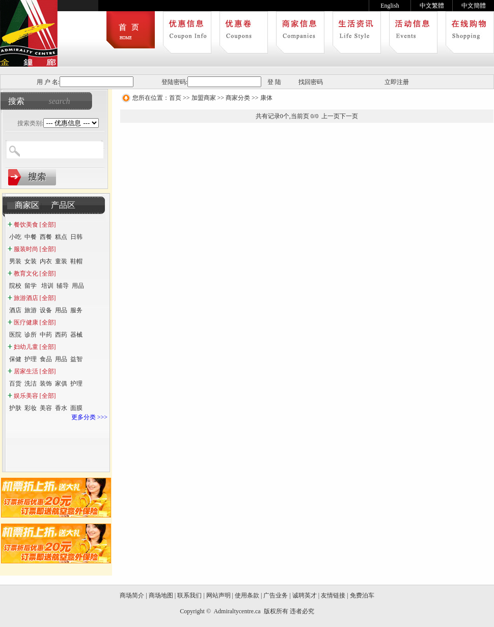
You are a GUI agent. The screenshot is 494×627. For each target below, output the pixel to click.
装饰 (46, 383)
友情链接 (333, 595)
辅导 (63, 285)
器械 (77, 334)
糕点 (61, 236)
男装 (15, 261)
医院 (15, 334)
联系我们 (189, 595)
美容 (46, 408)
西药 (61, 334)
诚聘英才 (304, 595)
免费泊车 (362, 595)
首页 (175, 97)
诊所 (30, 334)
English (389, 5)
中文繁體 (432, 5)
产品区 (63, 205)
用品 (78, 285)
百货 (15, 383)
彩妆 (30, 408)
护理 (30, 359)
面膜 (76, 408)
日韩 (76, 236)
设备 (46, 310)
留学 (31, 285)
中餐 (30, 236)
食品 (46, 359)
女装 (30, 261)
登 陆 (274, 82)
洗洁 (30, 383)
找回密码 (310, 82)
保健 (15, 359)
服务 (76, 310)
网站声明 (218, 595)
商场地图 (161, 595)
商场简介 (132, 595)
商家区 (27, 205)
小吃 (15, 236)
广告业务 (275, 595)
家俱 (61, 383)
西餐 (46, 236)
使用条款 (247, 595)
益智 (76, 359)
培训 (47, 285)
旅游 (30, 310)
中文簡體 (473, 5)
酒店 (15, 310)
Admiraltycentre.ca (237, 611)
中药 (46, 334)
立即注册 (397, 82)
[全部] (48, 224)
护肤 (15, 408)
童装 (61, 261)
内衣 (46, 261)
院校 (15, 285)
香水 (61, 408)
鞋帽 (76, 261)
